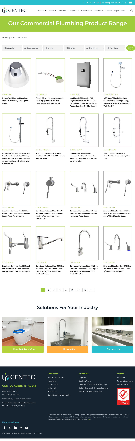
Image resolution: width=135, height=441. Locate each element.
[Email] (130, 3)
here (89, 419)
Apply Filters (130, 48)
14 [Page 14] (72, 290)
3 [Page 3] (54, 290)
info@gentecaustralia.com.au (19, 399)
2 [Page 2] (48, 290)
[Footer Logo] (19, 377)
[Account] (126, 3)
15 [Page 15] (79, 290)
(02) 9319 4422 (13, 395)
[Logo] (15, 10)
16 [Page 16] (85, 290)
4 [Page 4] (60, 290)
